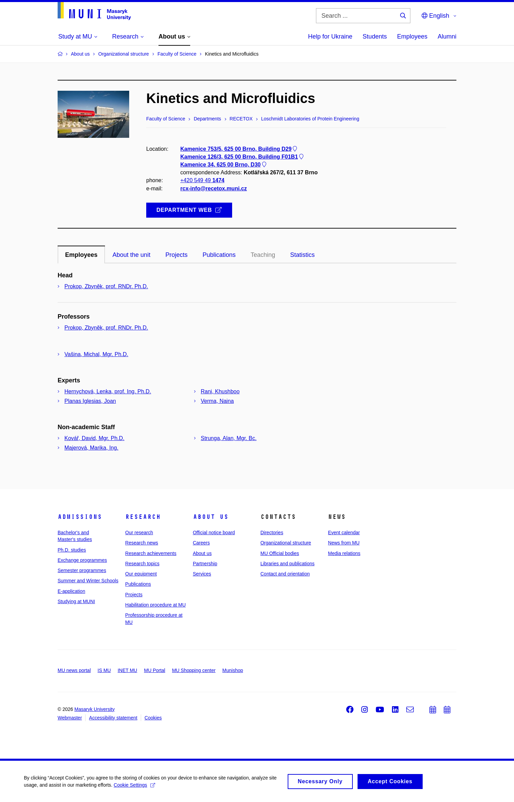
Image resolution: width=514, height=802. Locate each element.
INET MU (127, 670)
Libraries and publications (287, 563)
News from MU (344, 542)
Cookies (153, 717)
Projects (133, 594)
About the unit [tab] (131, 254)
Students (375, 36)
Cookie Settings (134, 787)
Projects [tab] (176, 254)
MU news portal (74, 670)
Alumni (447, 36)
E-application (71, 591)
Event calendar (344, 532)
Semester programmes (82, 570)
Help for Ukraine (330, 36)
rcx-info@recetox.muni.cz (213, 188)
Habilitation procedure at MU (155, 605)
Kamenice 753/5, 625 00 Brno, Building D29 (239, 149)
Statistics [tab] (302, 254)
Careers (201, 542)
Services (202, 574)
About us (210, 517)
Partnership (205, 563)
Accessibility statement (113, 717)
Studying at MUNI (76, 601)
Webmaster (70, 717)
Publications (138, 584)
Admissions (80, 517)
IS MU (104, 670)
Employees (412, 36)
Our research (139, 532)
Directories (271, 532)
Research (143, 517)
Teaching (263, 254)
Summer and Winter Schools (88, 580)
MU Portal (154, 670)
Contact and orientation (285, 574)
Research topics (142, 563)
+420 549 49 (202, 181)
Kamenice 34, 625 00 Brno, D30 (224, 164)
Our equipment (141, 574)
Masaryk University (94, 709)
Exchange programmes (82, 560)
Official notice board (214, 532)
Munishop (232, 670)
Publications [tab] (219, 254)
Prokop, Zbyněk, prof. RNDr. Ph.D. (106, 286)
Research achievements (150, 553)
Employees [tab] (81, 254)
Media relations (344, 553)
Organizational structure (285, 542)
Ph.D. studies (72, 550)
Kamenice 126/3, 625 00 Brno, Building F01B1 (242, 157)
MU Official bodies (279, 553)
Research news (141, 542)
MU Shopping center (194, 670)
